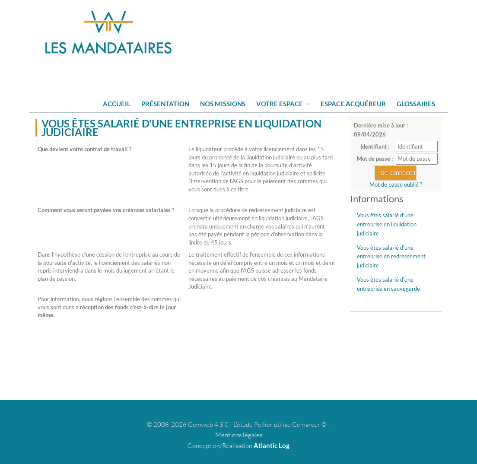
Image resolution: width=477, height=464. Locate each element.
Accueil (116, 104)
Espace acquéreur (353, 104)
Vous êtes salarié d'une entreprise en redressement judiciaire (391, 256)
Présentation (165, 104)
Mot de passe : (375, 158)
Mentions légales (238, 435)
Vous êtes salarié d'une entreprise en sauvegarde (388, 284)
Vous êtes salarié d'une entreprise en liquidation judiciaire (387, 224)
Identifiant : (374, 146)
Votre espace (283, 104)
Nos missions (222, 104)
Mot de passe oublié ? (395, 184)
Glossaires (416, 104)
